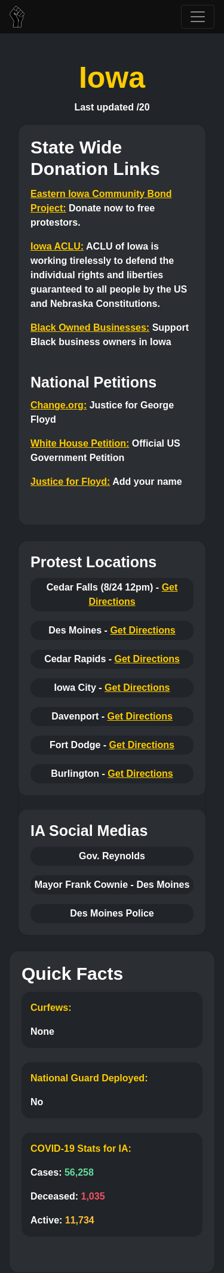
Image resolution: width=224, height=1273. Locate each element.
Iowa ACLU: (57, 246)
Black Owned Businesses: (89, 327)
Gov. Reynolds (112, 856)
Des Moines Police (112, 913)
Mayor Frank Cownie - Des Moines (112, 885)
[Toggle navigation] (197, 17)
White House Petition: (79, 443)
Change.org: (58, 405)
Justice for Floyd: (70, 481)
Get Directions (142, 630)
